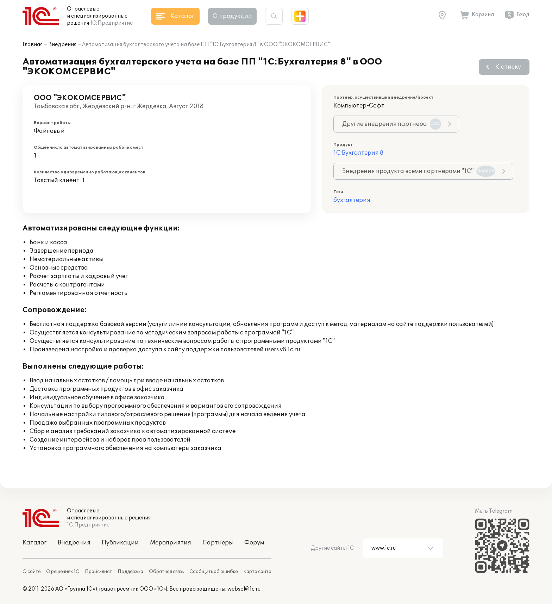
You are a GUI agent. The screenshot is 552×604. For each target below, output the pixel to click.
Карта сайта (257, 571)
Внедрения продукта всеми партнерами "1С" (418, 171)
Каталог (34, 542)
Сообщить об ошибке (213, 571)
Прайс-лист (98, 571)
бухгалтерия (351, 200)
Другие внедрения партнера (391, 124)
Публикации (120, 542)
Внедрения (62, 45)
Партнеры (217, 542)
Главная (33, 45)
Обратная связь (166, 571)
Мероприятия (170, 542)
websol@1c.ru (244, 589)
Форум (254, 542)
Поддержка (130, 571)
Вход (522, 15)
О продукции (232, 16)
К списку (508, 66)
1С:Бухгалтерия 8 (358, 152)
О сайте (31, 571)
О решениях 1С (62, 571)
